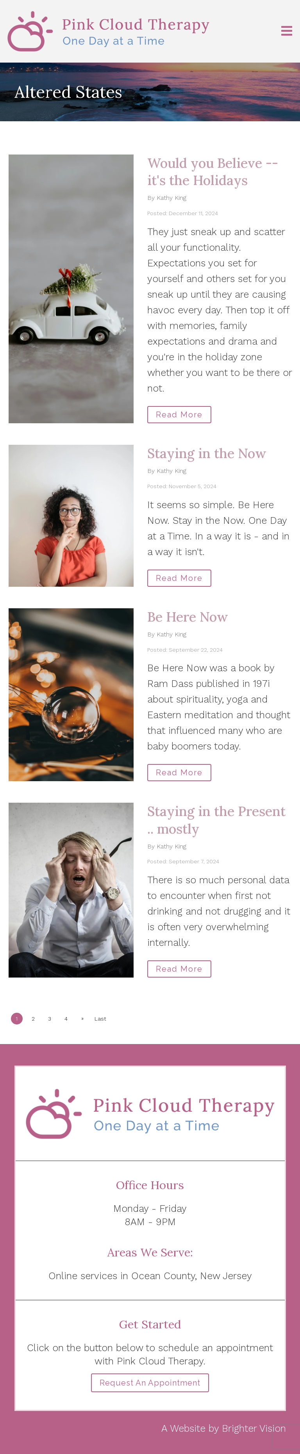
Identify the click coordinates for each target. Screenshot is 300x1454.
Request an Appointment (150, 1383)
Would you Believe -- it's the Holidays (212, 172)
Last (100, 1018)
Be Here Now (187, 616)
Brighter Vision (254, 1428)
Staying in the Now (206, 453)
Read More (179, 414)
